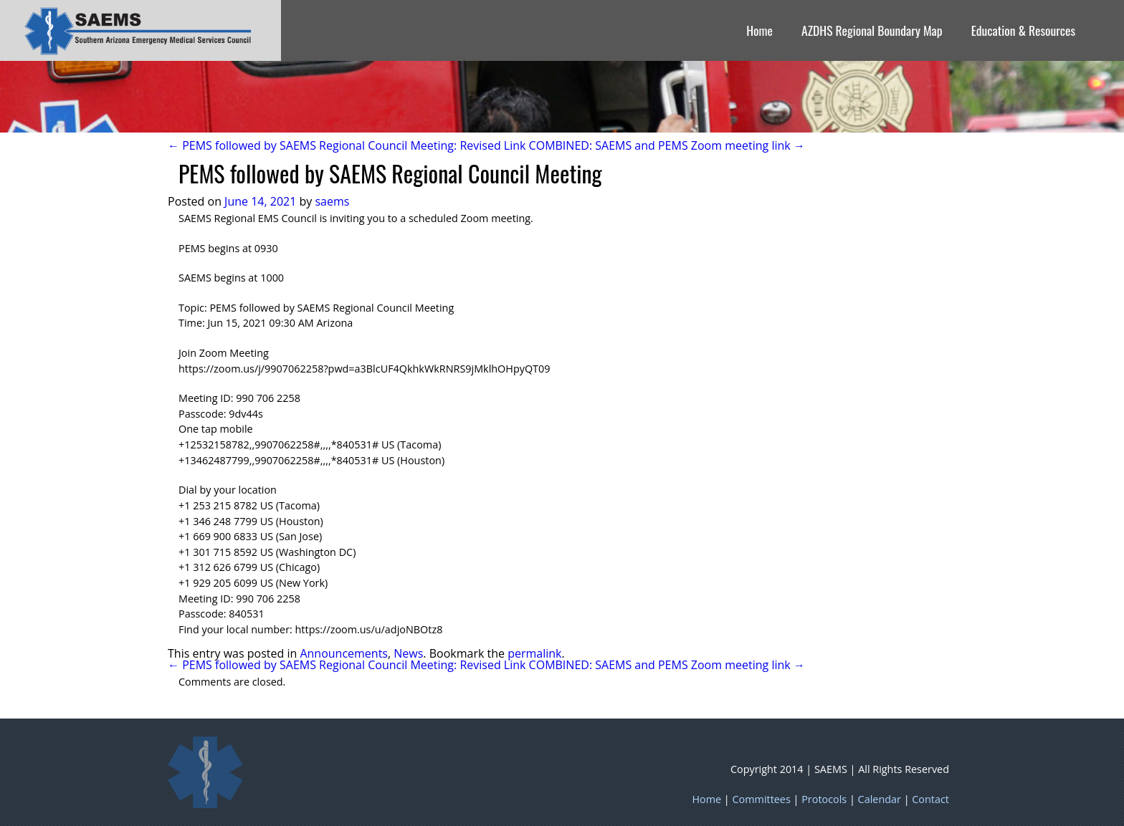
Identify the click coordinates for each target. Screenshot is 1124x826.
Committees (762, 799)
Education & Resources (1023, 30)
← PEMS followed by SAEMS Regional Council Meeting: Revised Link (346, 145)
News (408, 653)
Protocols (824, 799)
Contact (930, 799)
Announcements (344, 653)
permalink (534, 653)
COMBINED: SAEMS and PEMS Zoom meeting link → (667, 145)
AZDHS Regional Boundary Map (871, 30)
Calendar (879, 799)
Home (759, 30)
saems (332, 201)
